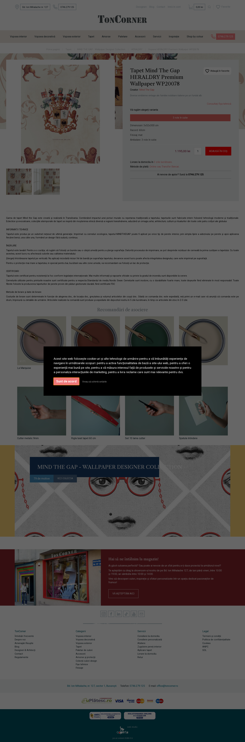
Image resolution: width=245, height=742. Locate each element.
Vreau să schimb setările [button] (94, 381)
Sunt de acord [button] (66, 381)
